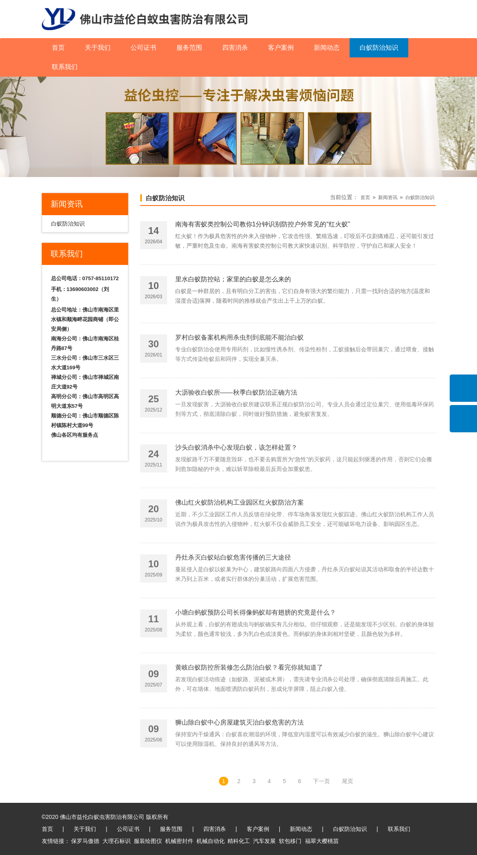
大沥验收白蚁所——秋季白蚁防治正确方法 (236, 423)
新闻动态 (327, 47)
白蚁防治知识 (379, 47)
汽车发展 (264, 841)
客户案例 (281, 47)
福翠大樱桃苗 (322, 841)
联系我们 (65, 66)
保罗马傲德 (85, 841)
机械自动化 (211, 841)
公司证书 (143, 47)
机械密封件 (179, 841)
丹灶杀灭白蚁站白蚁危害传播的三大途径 (233, 588)
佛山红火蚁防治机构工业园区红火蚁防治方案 (239, 533)
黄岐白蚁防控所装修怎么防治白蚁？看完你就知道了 (249, 698)
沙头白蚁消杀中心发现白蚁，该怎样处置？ (236, 478)
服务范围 (189, 47)
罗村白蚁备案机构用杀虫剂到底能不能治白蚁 (239, 368)
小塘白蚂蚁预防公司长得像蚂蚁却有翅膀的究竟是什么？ (255, 643)
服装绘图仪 (148, 841)
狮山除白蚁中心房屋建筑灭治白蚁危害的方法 (239, 753)
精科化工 (238, 841)
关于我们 (98, 47)
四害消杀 (235, 47)
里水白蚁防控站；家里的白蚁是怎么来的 (233, 281)
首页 (58, 47)
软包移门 (290, 841)
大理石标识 (116, 841)
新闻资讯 (387, 197)
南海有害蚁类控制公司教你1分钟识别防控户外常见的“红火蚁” (262, 226)
